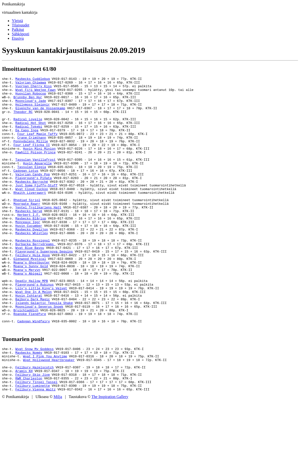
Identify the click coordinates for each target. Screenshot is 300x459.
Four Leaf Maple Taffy (37, 145)
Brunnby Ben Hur (28, 101)
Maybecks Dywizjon (31, 260)
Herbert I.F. (28, 242)
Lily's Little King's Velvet (41, 330)
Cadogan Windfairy (33, 370)
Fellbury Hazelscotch (34, 421)
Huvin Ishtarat (28, 339)
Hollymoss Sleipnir (32, 110)
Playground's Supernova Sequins (44, 286)
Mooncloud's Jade (30, 106)
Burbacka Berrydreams (35, 278)
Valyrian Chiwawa (30, 84)
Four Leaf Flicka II (32, 159)
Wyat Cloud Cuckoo (31, 211)
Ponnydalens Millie (31, 154)
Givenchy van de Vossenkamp (40, 114)
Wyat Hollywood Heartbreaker (49, 412)
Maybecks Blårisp (30, 247)
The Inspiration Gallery (109, 455)
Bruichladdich (26, 357)
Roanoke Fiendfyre (30, 361)
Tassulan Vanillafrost (35, 176)
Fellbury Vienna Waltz (35, 447)
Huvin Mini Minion (39, 163)
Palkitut (18, 29)
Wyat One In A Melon (33, 335)
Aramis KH (24, 425)
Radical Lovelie (28, 128)
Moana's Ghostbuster (32, 300)
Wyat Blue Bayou (29, 282)
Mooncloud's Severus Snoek (39, 352)
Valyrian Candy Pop (32, 194)
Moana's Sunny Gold (31, 304)
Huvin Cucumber (28, 256)
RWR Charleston (28, 434)
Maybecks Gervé (28, 238)
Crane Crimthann (31, 150)
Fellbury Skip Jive (32, 429)
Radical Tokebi (28, 136)
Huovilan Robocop (30, 97)
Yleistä (17, 21)
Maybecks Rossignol (32, 273)
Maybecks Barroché (31, 203)
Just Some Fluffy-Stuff (36, 207)
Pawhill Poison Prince (35, 167)
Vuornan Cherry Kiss (33, 88)
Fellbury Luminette (32, 443)
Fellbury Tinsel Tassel (36, 438)
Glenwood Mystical (30, 295)
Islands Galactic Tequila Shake (44, 348)
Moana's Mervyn (27, 308)
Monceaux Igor (27, 251)
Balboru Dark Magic (32, 344)
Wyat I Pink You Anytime (45, 407)
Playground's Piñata (33, 198)
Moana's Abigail (28, 313)
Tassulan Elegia (31, 185)
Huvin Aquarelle (37, 181)
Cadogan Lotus (26, 189)
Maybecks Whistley (31, 264)
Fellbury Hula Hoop (32, 291)
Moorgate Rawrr (27, 229)
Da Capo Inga (27, 141)
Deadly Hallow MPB (31, 322)
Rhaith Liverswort (30, 216)
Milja (58, 455)
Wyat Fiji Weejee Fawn (35, 92)
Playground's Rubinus (34, 326)
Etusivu (18, 38)
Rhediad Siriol (27, 225)
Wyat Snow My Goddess (34, 399)
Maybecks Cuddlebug (32, 79)
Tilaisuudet (20, 25)
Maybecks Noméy (28, 403)
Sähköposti (20, 34)
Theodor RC (23, 119)
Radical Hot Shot (30, 132)
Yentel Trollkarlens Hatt (38, 233)
